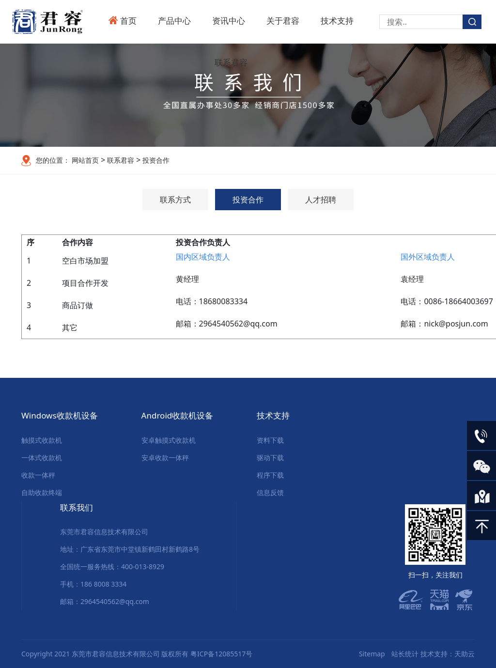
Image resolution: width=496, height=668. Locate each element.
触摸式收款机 (41, 440)
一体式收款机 (41, 457)
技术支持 (337, 20)
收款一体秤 (38, 475)
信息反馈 (270, 492)
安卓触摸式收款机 (168, 440)
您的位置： (53, 160)
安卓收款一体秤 (165, 457)
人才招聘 (320, 199)
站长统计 (404, 653)
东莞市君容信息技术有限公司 (104, 531)
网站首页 (85, 160)
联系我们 (76, 507)
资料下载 (270, 440)
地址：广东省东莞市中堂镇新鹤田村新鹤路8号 (130, 549)
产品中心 (174, 20)
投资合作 (155, 160)
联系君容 (231, 62)
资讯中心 (228, 20)
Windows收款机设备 (59, 415)
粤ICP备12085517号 (221, 653)
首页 (128, 20)
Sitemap (372, 653)
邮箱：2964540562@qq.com (104, 601)
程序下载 (270, 475)
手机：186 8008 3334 (93, 584)
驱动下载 (270, 457)
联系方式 (175, 199)
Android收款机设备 (177, 415)
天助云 (464, 653)
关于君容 (282, 20)
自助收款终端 (41, 492)
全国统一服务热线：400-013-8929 (112, 566)
